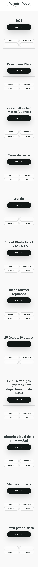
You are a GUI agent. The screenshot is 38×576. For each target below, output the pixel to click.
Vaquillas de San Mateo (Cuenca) (19, 110)
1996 (19, 20)
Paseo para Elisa (19, 64)
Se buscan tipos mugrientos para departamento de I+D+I (19, 387)
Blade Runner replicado (19, 292)
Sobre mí (19, 27)
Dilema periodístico (19, 528)
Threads (27, 45)
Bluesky (11, 45)
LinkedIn (11, 40)
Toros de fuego (19, 155)
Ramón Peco (19, 4)
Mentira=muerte (19, 484)
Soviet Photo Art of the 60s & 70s (19, 244)
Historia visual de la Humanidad (19, 439)
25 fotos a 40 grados (19, 337)
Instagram (27, 40)
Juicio (19, 199)
